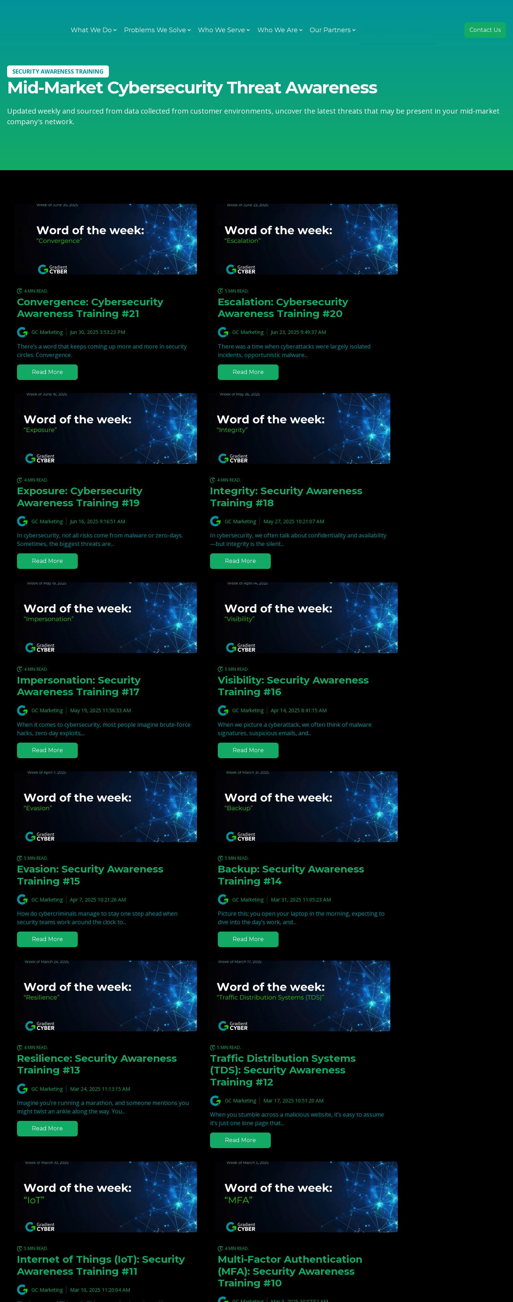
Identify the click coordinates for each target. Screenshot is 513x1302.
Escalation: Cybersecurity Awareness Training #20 (250, 308)
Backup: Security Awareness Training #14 (246, 698)
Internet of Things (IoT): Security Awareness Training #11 (249, 901)
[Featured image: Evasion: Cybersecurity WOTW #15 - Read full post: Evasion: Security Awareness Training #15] (88, 629)
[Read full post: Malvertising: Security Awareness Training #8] (256, 1040)
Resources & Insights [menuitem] (396, 14)
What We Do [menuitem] (91, 14)
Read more (48, 383)
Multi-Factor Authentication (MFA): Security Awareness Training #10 (420, 907)
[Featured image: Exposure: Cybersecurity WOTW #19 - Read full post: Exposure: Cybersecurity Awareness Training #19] (423, 239)
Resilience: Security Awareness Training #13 (413, 698)
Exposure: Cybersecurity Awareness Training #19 (415, 308)
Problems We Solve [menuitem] (155, 14)
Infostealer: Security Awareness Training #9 (76, 1108)
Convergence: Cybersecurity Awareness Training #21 (82, 314)
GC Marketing (47, 344)
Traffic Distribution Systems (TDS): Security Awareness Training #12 (78, 901)
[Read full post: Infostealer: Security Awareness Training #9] (88, 1040)
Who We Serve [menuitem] (221, 14)
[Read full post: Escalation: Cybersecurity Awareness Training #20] (256, 239)
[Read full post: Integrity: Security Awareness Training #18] (88, 440)
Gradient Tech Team (222, 1132)
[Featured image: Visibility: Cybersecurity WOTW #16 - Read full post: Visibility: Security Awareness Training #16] (423, 440)
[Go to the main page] (33, 14)
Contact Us (485, 14)
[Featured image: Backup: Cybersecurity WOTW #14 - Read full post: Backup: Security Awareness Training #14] (256, 629)
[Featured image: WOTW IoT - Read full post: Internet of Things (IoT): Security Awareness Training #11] (256, 827)
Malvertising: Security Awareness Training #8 (244, 1108)
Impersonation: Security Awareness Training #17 (246, 509)
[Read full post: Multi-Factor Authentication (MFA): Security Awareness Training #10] (423, 827)
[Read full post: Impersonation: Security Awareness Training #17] (256, 440)
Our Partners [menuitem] (330, 14)
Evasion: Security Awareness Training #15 (78, 698)
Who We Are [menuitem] (277, 14)
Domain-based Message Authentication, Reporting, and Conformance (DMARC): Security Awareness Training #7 (421, 1126)
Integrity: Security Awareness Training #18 (78, 509)
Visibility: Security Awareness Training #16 (413, 509)
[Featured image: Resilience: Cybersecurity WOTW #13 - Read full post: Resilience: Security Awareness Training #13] (423, 629)
